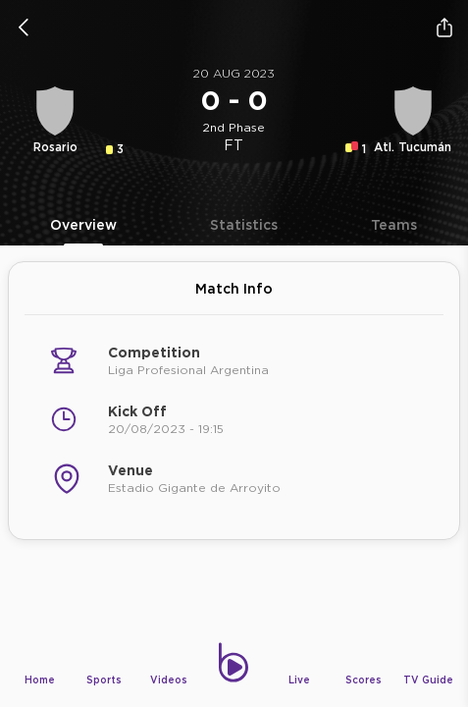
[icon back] (23, 27)
